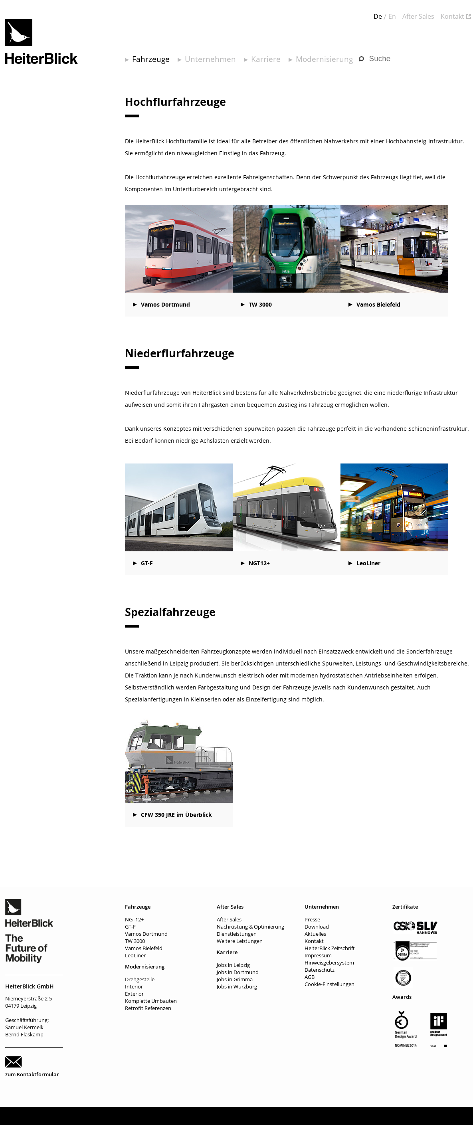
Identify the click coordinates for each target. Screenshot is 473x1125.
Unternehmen (210, 59)
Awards (402, 996)
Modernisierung (324, 59)
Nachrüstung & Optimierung (250, 926)
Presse (312, 919)
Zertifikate (405, 906)
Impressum (318, 955)
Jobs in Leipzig (233, 965)
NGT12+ (259, 563)
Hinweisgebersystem (329, 962)
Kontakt (452, 16)
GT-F (147, 563)
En (392, 16)
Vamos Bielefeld (378, 304)
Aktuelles (315, 933)
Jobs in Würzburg (237, 986)
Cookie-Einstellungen (329, 984)
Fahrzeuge (151, 59)
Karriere (266, 59)
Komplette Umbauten (151, 1000)
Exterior (134, 993)
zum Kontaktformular (32, 1074)
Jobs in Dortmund (238, 972)
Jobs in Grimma (235, 979)
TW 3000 (260, 304)
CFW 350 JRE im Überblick (176, 814)
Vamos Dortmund (165, 304)
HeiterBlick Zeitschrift (330, 948)
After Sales (418, 16)
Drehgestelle (139, 979)
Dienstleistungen (237, 933)
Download (317, 926)
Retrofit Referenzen (148, 1008)
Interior (134, 986)
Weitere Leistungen (240, 941)
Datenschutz (319, 969)
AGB (310, 976)
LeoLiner (368, 563)
